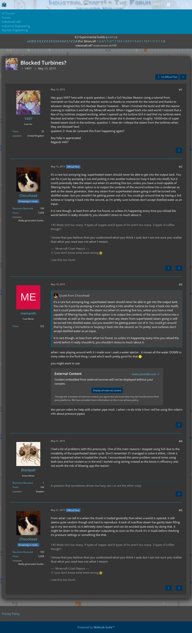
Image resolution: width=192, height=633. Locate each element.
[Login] (178, 4)
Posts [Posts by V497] (15, 131)
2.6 (62, 41)
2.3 (48, 41)
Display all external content (107, 390)
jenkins (111, 37)
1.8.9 (126, 41)
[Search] (168, 4)
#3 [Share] (180, 284)
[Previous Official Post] (168, 588)
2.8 (75, 41)
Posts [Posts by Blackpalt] (15, 487)
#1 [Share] (180, 89)
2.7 (68, 41)
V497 (28, 68)
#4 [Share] (180, 441)
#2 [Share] (180, 166)
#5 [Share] (180, 510)
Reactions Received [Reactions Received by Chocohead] (23, 208)
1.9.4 (135, 41)
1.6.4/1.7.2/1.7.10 (108, 41)
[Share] (183, 77)
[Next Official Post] (168, 268)
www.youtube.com (144, 374)
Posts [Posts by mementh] (15, 326)
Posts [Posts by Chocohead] (15, 212)
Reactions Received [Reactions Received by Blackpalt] (23, 482)
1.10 (144, 41)
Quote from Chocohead (74, 295)
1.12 (161, 41)
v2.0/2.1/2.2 (35, 41)
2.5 (55, 41)
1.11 (153, 41)
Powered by (96, 627)
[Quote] (179, 150)
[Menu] (187, 4)
